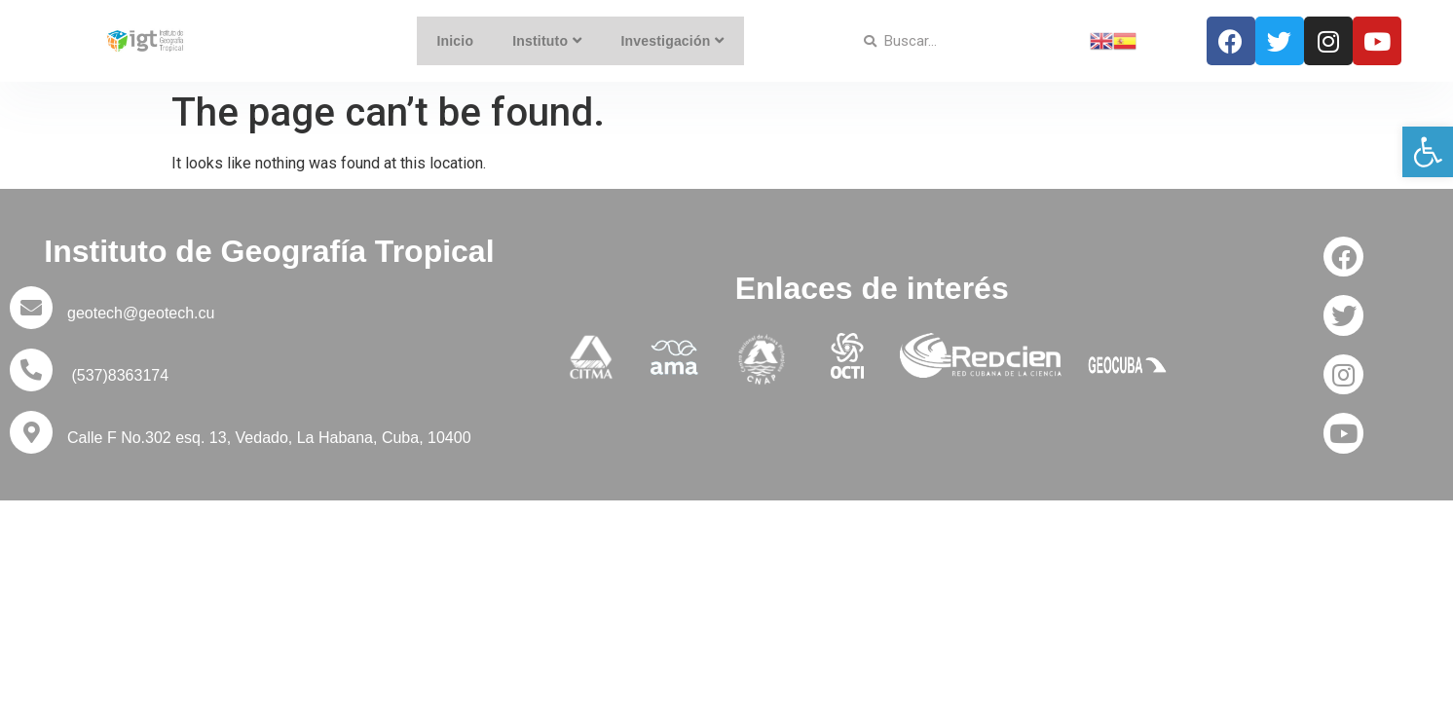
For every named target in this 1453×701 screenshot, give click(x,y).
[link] (1427, 152)
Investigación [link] (674, 41)
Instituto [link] (547, 41)
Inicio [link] (454, 41)
